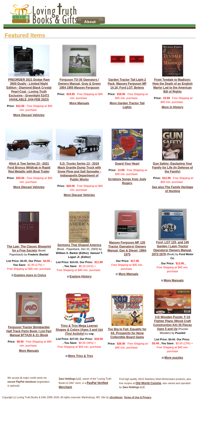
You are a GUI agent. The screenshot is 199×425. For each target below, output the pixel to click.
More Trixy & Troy (80, 356)
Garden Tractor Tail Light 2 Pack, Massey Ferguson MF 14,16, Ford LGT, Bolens (127, 83)
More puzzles (173, 357)
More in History (172, 107)
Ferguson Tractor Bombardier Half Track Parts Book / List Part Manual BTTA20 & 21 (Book (28, 331)
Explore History (81, 276)
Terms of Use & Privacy (137, 397)
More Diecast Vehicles (29, 115)
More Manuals (79, 103)
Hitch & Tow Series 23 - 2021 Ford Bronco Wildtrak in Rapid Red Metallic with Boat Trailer (28, 167)
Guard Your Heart (127, 163)
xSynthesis (116, 397)
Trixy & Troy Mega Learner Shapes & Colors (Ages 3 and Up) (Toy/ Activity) (79, 329)
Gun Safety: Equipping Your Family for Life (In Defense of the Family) (172, 167)
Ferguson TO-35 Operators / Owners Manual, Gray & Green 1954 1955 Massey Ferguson (79, 83)
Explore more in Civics (30, 275)
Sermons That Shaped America (79, 245)
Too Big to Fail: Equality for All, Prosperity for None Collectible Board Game (127, 333)
